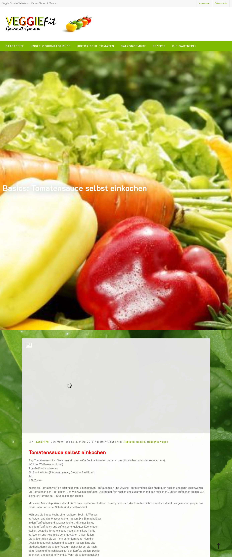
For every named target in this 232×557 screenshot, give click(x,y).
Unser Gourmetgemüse (50, 46)
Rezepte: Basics (135, 446)
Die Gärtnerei (184, 46)
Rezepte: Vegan (157, 446)
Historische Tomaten (95, 46)
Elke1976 (42, 446)
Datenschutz (221, 3)
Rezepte (159, 46)
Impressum (204, 3)
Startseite (15, 46)
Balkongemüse (133, 46)
